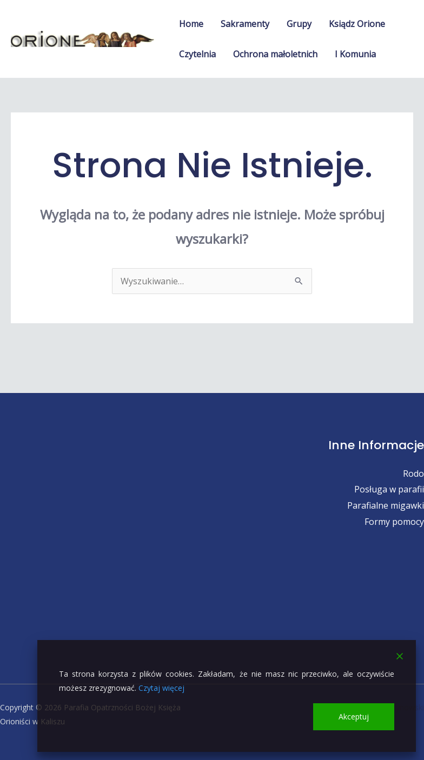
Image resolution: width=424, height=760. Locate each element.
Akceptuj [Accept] (354, 716)
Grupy (299, 24)
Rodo (413, 473)
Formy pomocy (394, 522)
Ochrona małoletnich (275, 54)
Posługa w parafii (389, 489)
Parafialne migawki (385, 505)
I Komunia (355, 54)
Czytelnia (197, 54)
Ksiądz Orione (357, 24)
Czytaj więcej (161, 688)
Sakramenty (245, 24)
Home (191, 24)
